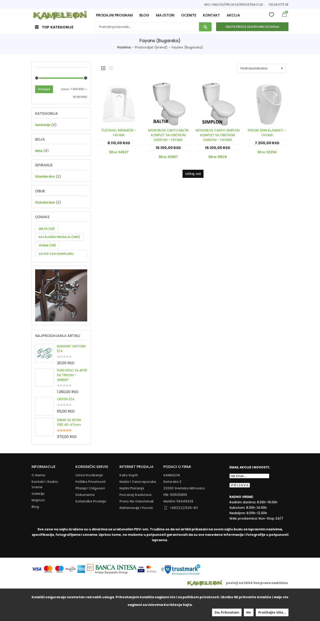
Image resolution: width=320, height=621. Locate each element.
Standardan (45, 206)
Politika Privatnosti (90, 511)
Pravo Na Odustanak (136, 530)
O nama (38, 504)
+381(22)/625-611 (184, 537)
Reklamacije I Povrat (136, 537)
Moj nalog (40, 542)
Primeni (44, 89)
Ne (248, 612)
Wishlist (271, 14)
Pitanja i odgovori (90, 517)
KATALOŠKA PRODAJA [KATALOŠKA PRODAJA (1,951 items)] (59, 243)
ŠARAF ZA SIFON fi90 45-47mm (69, 434)
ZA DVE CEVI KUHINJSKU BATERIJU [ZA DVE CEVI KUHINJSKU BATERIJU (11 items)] (56, 262)
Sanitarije (42, 125)
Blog (35, 536)
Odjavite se (278, 4)
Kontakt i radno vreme (45, 513)
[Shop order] (262, 68)
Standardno (45, 179)
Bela (38, 152)
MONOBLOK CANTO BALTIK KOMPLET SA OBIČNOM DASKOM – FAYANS (168, 135)
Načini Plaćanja (131, 517)
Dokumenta (85, 524)
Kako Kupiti (128, 504)
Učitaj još (193, 174)
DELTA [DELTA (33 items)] (47, 234)
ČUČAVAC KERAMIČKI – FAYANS (118, 132)
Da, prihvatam (227, 612)
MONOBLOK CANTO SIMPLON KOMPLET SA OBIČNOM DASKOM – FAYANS (218, 135)
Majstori (38, 529)
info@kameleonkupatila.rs (185, 543)
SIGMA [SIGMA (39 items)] (47, 251)
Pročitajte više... (272, 612)
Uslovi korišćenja (89, 504)
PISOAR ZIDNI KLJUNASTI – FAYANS (267, 132)
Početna (124, 47)
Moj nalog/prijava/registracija (233, 4)
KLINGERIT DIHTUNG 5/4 (71, 360)
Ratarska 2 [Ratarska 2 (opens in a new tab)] (172, 511)
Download (83, 537)
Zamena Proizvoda (134, 543)
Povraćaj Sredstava (135, 524)
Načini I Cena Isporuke (137, 511)
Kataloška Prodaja (90, 530)
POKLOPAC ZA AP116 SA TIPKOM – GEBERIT (72, 387)
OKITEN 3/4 (65, 411)
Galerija (38, 522)
